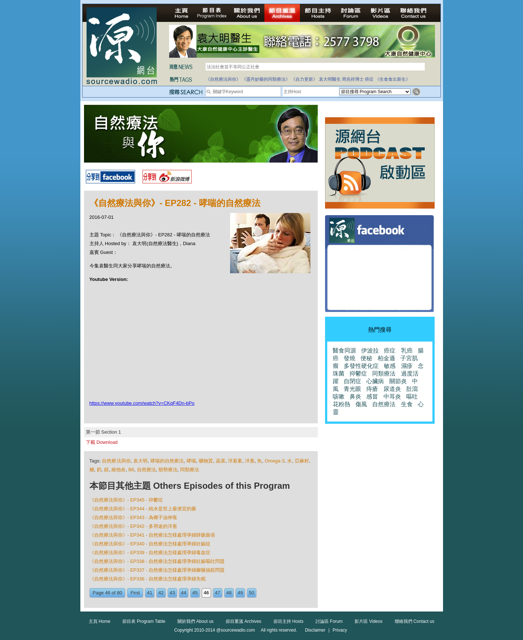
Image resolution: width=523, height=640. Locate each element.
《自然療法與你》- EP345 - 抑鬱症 (126, 500)
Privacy (340, 630)
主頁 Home (99, 621)
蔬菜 (220, 461)
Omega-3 (275, 461)
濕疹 (407, 366)
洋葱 (250, 461)
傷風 (361, 404)
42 (161, 592)
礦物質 (206, 461)
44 (183, 592)
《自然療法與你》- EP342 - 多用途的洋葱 (133, 526)
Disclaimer (315, 630)
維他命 (118, 469)
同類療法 (189, 469)
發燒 (349, 358)
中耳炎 (392, 396)
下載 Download (102, 442)
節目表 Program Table (143, 621)
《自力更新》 (304, 79)
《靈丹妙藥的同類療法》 (266, 79)
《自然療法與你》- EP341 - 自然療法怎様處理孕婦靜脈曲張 (152, 535)
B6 (131, 469)
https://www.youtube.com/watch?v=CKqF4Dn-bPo (142, 403)
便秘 (366, 358)
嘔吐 (412, 396)
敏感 (390, 366)
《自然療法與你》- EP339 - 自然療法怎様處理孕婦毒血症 (150, 552)
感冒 (372, 396)
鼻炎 (355, 396)
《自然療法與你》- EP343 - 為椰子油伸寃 (133, 517)
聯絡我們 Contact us (415, 621)
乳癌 (407, 350)
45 (195, 592)
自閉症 (352, 381)
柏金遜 (386, 358)
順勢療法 (168, 469)
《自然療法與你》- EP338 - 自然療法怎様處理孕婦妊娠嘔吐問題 (157, 561)
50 (251, 592)
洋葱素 (235, 461)
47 (217, 592)
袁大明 (140, 461)
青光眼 (352, 389)
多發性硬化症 (361, 366)
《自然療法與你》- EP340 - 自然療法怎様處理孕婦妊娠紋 (150, 543)
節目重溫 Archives (243, 621)
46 (206, 592)
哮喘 (191, 461)
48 (229, 592)
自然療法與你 (116, 461)
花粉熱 (341, 404)
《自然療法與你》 (223, 79)
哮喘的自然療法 (167, 461)
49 (240, 592)
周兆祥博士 (353, 79)
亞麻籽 (302, 461)
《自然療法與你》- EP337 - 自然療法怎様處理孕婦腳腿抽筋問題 (157, 570)
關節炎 (398, 381)
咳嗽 (338, 396)
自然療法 (146, 469)
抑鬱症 (358, 373)
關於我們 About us (195, 621)
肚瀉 (412, 389)
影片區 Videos (368, 621)
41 (149, 592)
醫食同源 (344, 350)
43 (172, 592)
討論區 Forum (329, 621)
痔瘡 (372, 389)
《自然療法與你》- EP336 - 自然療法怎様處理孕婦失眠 (147, 579)
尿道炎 (392, 389)
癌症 (369, 79)
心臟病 (375, 381)
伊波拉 (370, 350)
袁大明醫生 (330, 79)
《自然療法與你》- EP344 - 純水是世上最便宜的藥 (142, 508)
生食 (407, 404)
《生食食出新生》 (392, 79)
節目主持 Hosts (289, 621)
